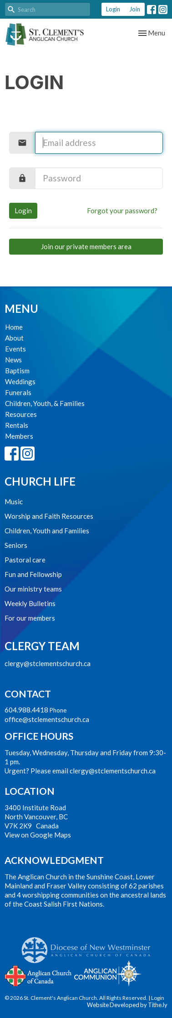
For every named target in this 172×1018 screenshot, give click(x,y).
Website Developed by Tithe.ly (127, 1004)
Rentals (16, 425)
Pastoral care (25, 560)
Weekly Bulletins (30, 603)
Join (134, 9)
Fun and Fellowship (33, 574)
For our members (30, 618)
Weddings (20, 381)
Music (14, 501)
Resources (21, 414)
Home (14, 327)
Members (19, 436)
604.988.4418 (26, 710)
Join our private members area (86, 246)
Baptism (17, 370)
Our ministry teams (33, 589)
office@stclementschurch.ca (47, 719)
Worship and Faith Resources (49, 516)
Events (15, 349)
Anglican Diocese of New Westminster (89, 945)
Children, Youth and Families (47, 531)
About (14, 338)
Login (113, 9)
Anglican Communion (108, 973)
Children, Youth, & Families (45, 403)
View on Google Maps (38, 835)
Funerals (18, 392)
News (13, 360)
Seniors (16, 545)
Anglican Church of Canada (38, 974)
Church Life (40, 481)
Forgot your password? (122, 210)
